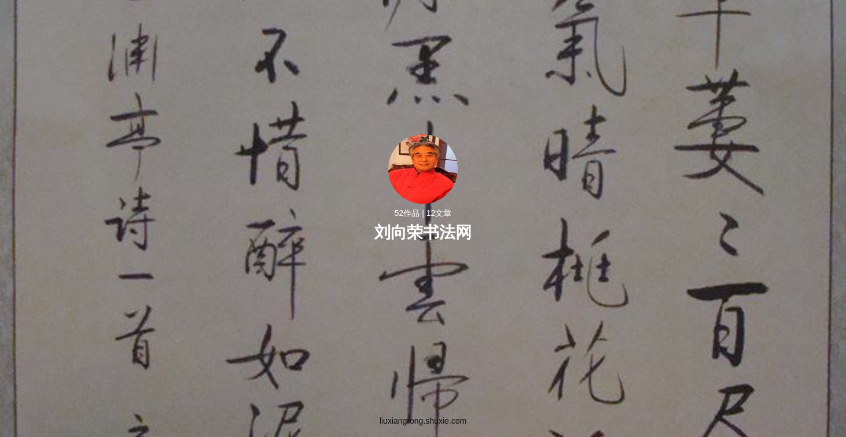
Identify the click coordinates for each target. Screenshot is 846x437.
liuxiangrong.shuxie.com (423, 420)
